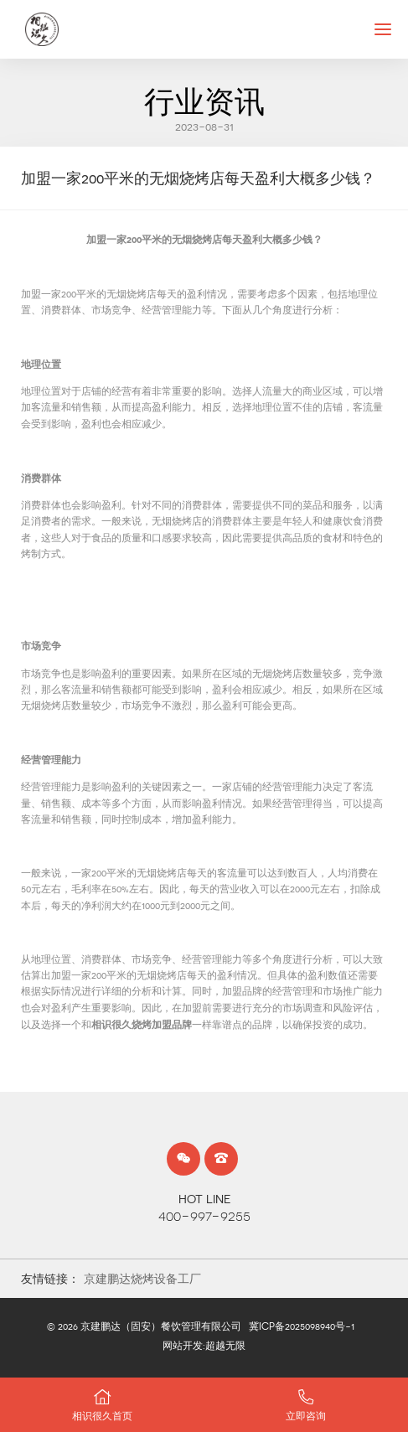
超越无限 (225, 1346)
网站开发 (183, 1346)
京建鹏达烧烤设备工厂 (142, 1278)
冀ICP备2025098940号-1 (301, 1326)
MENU (391, 28)
